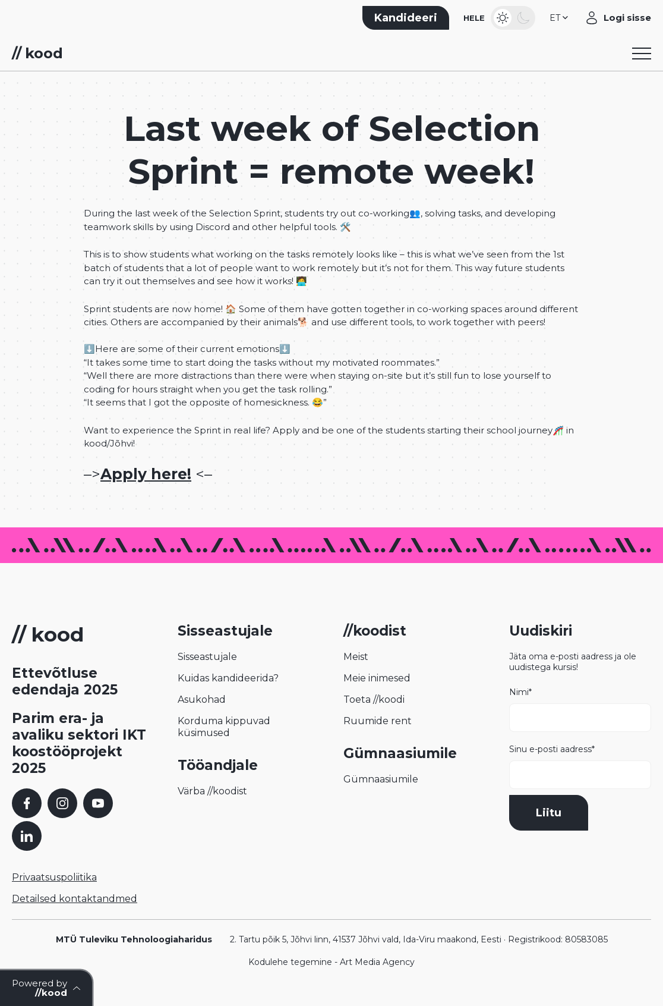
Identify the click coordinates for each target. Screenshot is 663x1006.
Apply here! (145, 474)
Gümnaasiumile (380, 779)
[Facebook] (27, 803)
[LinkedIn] (27, 836)
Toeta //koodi (374, 699)
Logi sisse (627, 17)
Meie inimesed (377, 678)
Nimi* (580, 709)
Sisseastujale (207, 656)
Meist (355, 656)
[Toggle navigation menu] (641, 53)
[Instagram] (62, 803)
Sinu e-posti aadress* (580, 766)
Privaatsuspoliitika (54, 877)
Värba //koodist (212, 791)
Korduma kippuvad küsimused (224, 726)
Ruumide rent (377, 721)
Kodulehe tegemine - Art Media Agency (331, 962)
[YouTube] (98, 803)
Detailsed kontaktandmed (74, 898)
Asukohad (202, 699)
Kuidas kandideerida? (228, 678)
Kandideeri (405, 17)
